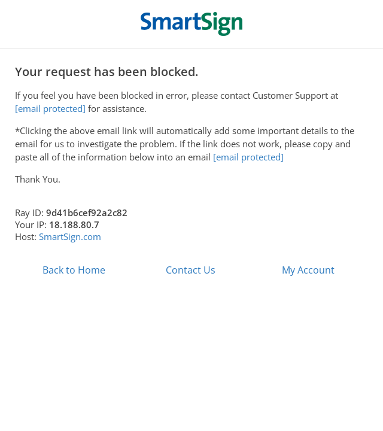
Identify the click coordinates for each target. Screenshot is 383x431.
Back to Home (73, 270)
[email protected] (248, 157)
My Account (308, 270)
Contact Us (190, 270)
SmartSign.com (70, 236)
